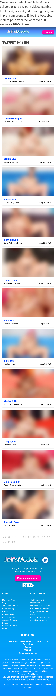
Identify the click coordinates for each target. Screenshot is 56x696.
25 (43, 537)
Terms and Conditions (11, 606)
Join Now (48, 32)
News (4, 629)
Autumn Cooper (13, 118)
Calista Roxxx (12, 481)
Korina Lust (10, 78)
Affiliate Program (9, 617)
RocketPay (28, 644)
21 (24, 537)
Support (5, 623)
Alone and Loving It (12, 283)
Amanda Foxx (11, 522)
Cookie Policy (8, 611)
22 (29, 537)
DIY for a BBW (10, 445)
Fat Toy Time (9, 364)
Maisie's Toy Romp (12, 162)
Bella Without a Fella (13, 243)
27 (4, 541)
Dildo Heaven (9, 525)
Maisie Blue (10, 159)
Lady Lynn (10, 441)
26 (48, 537)
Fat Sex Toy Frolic (11, 202)
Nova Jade (10, 199)
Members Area (8, 600)
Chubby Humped (11, 324)
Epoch (28, 647)
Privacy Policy (8, 608)
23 (34, 537)
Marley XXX (10, 401)
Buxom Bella (11, 239)
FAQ (4, 603)
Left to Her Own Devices (14, 81)
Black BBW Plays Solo (13, 404)
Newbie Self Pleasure (13, 122)
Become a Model (9, 626)
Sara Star (9, 320)
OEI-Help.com (41, 641)
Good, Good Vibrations (13, 485)
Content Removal (9, 620)
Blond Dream (11, 280)
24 (38, 537)
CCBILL (28, 650)
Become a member (27, 578)
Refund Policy (8, 614)
